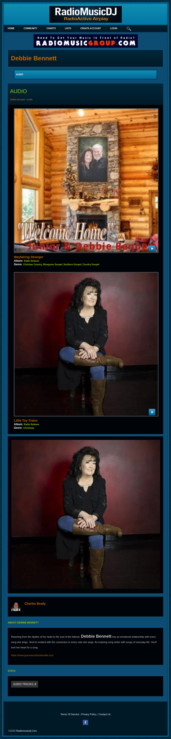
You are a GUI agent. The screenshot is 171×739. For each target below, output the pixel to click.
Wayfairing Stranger (28, 257)
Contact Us (104, 714)
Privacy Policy (88, 714)
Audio (30, 99)
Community (30, 28)
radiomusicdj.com (26, 730)
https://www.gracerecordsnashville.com (32, 655)
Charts (51, 28)
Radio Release (31, 261)
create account (90, 28)
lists (68, 28)
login (113, 28)
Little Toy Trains (25, 420)
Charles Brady (35, 603)
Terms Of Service (69, 714)
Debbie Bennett (17, 99)
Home (11, 28)
